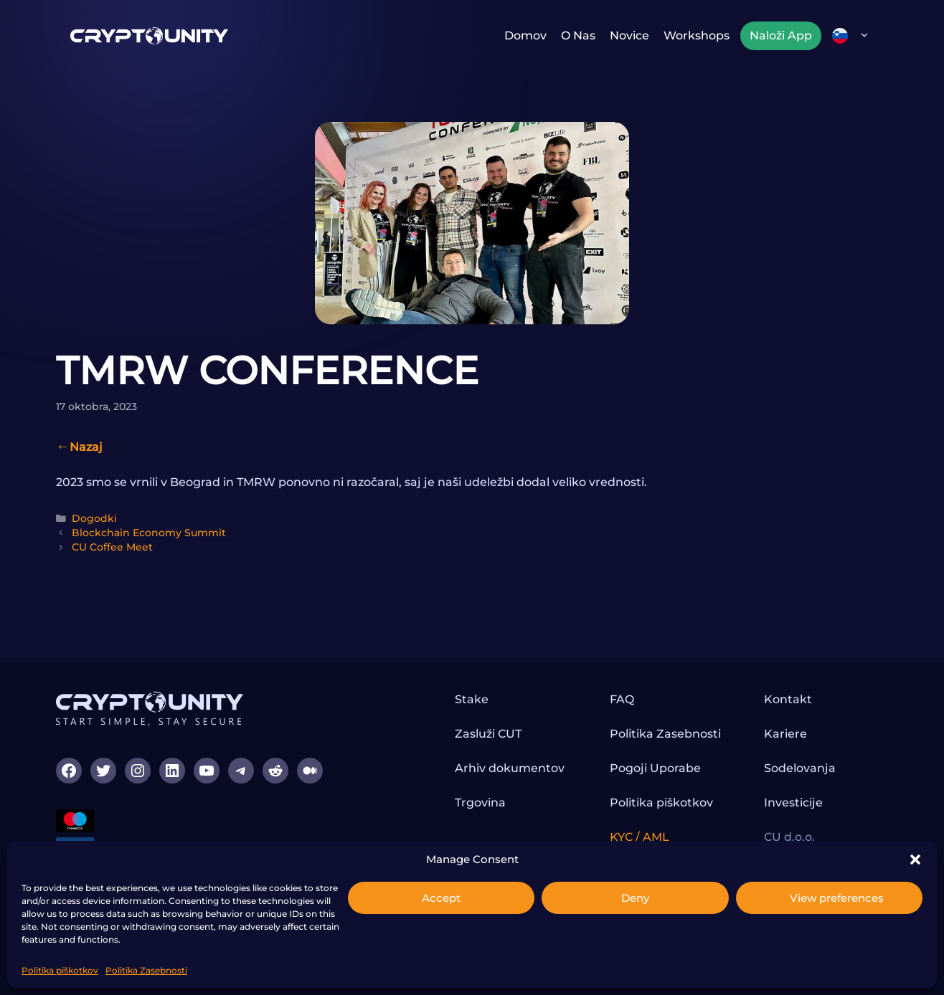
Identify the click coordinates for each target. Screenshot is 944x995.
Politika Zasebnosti (146, 970)
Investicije (793, 802)
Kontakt (788, 699)
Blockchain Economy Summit (149, 532)
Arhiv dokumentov (510, 768)
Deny (635, 898)
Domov (525, 35)
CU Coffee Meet (112, 547)
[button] (915, 859)
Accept (441, 898)
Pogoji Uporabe (655, 768)
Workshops (697, 35)
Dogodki (94, 518)
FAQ (622, 699)
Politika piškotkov (60, 970)
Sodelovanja (800, 768)
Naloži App (781, 35)
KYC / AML (639, 837)
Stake (471, 699)
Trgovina (480, 802)
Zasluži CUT (488, 734)
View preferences (837, 898)
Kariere (785, 734)
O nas (578, 35)
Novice (629, 35)
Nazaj (86, 447)
